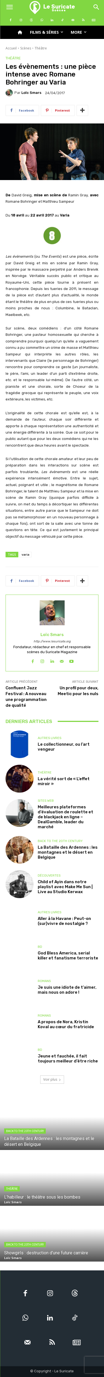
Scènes (25, 48)
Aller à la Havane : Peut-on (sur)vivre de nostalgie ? (64, 921)
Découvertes (49, 875)
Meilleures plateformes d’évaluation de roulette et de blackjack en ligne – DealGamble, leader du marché (65, 816)
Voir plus (52, 1079)
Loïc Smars (31, 92)
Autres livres (49, 738)
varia (25, 554)
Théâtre (41, 48)
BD (40, 946)
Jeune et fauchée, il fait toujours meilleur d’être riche (68, 1059)
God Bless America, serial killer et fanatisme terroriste (68, 956)
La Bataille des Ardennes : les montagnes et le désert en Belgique (68, 852)
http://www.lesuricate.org (52, 641)
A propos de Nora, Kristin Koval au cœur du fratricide (66, 1024)
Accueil (11, 48)
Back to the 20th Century (60, 841)
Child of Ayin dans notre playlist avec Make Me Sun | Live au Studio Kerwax (65, 886)
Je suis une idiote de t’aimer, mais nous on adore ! (67, 990)
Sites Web (46, 800)
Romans (44, 981)
